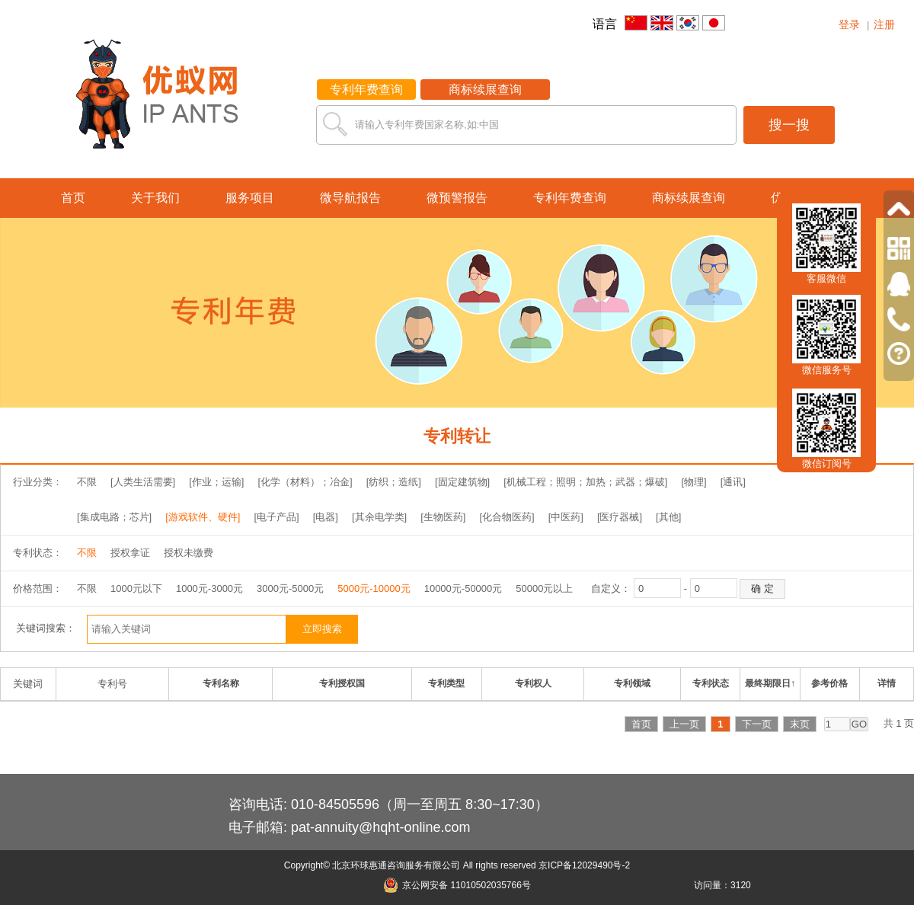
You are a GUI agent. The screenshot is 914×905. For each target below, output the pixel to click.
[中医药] (565, 517)
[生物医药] (442, 517)
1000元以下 (136, 588)
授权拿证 (130, 552)
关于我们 (155, 197)
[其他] (668, 517)
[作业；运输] (216, 482)
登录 (849, 24)
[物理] (693, 482)
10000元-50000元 (463, 588)
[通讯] (733, 482)
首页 (73, 197)
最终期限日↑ (770, 683)
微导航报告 (350, 197)
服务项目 (249, 197)
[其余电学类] (379, 517)
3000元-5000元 (290, 588)
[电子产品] (276, 517)
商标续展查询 (485, 89)
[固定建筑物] (462, 482)
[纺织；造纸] (393, 482)
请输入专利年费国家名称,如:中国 (427, 124)
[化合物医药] (506, 517)
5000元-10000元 (373, 588)
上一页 (684, 724)
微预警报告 (457, 197)
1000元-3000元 (209, 588)
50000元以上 (544, 588)
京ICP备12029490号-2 (584, 865)
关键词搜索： (45, 628)
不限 (87, 482)
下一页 (757, 724)
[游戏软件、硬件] (202, 517)
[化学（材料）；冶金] (304, 482)
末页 (800, 724)
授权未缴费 (188, 552)
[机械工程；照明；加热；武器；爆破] (585, 482)
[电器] (325, 517)
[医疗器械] (619, 517)
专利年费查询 (366, 89)
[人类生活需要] (142, 482)
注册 (884, 24)
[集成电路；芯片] (114, 517)
